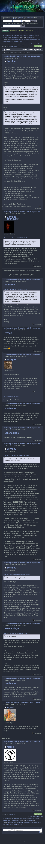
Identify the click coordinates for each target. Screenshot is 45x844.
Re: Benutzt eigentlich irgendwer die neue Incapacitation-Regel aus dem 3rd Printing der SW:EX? (21, 702)
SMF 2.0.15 (13, 841)
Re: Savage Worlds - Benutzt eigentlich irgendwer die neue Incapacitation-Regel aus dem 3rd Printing (21, 212)
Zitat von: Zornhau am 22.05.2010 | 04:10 (15, 633)
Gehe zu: (40, 828)
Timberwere (30, 37)
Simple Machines (29, 841)
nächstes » (39, 44)
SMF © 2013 (21, 841)
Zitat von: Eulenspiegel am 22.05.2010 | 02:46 (16, 574)
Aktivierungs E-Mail (11, 19)
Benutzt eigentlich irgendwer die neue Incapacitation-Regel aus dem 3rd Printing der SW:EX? (21, 56)
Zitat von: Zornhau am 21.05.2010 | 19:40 (15, 238)
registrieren (30, 17)
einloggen (20, 17)
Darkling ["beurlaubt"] (12, 217)
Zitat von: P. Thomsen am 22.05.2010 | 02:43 (16, 455)
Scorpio (11, 359)
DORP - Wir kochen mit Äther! (10, 396)
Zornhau (11, 61)
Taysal (10, 707)
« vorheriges (32, 44)
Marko (10, 747)
